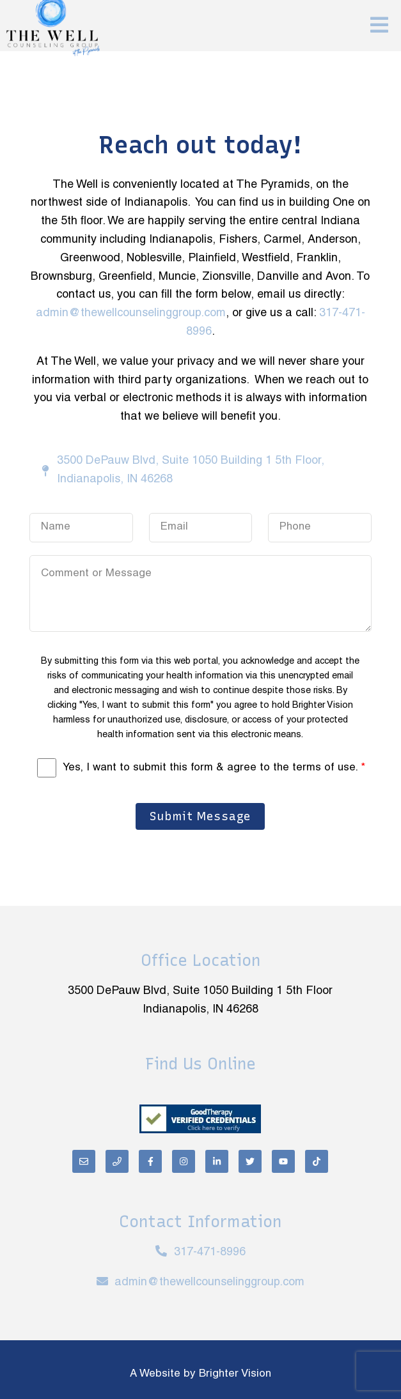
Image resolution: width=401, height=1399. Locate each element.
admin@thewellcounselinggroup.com (131, 313)
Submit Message (200, 816)
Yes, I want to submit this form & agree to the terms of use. (214, 768)
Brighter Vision (235, 1374)
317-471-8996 (210, 1252)
